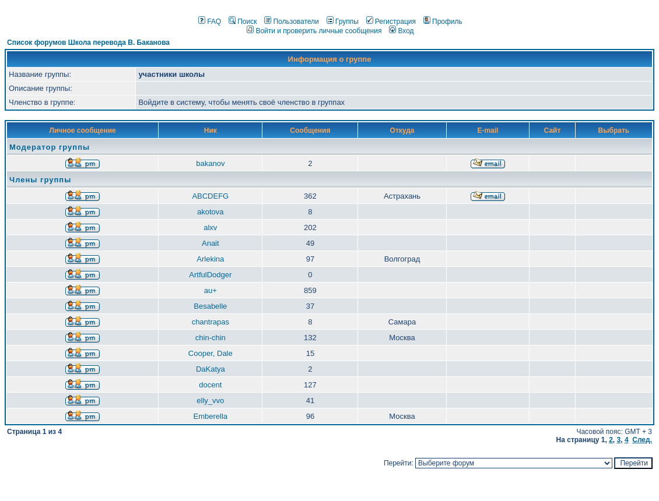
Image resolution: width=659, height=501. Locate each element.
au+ (210, 290)
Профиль (442, 21)
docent (210, 384)
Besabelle (210, 306)
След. (642, 440)
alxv (210, 227)
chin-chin (210, 337)
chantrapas (210, 321)
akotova (210, 211)
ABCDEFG (210, 196)
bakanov (210, 163)
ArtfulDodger (210, 274)
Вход (401, 31)
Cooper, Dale (210, 353)
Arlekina (210, 259)
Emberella (211, 416)
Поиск (243, 21)
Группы (343, 21)
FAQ (209, 21)
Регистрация (391, 21)
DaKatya (210, 369)
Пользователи (291, 21)
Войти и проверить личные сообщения (314, 31)
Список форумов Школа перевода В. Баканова (88, 42)
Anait (210, 243)
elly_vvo (210, 400)
